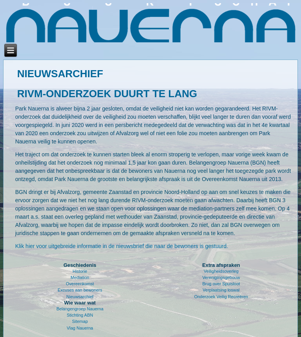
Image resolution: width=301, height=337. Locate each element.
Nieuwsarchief (79, 296)
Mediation (80, 277)
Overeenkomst (80, 283)
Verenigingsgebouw (221, 277)
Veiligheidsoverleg (221, 271)
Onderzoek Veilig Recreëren (221, 296)
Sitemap (80, 321)
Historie (80, 271)
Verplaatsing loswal (221, 290)
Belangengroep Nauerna (79, 308)
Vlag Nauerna (80, 328)
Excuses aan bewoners (80, 290)
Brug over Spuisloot (221, 283)
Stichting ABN (80, 315)
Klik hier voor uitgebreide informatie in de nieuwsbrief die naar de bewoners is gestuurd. (121, 246)
